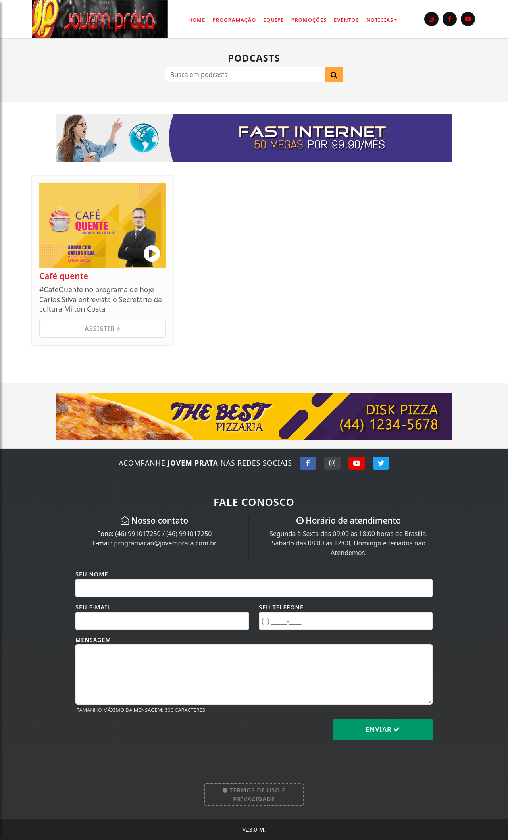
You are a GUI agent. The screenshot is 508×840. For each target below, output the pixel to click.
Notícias (379, 19)
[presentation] (135, 735)
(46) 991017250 (137, 533)
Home (196, 19)
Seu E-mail (93, 607)
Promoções (309, 19)
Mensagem (93, 639)
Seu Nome (91, 574)
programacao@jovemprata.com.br (165, 543)
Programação (234, 19)
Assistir (103, 328)
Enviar (383, 729)
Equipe (273, 19)
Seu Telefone (281, 607)
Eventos (346, 19)
